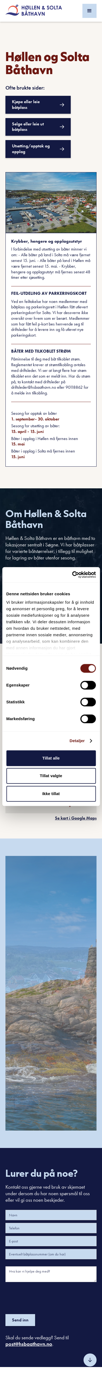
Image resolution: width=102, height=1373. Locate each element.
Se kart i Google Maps (76, 818)
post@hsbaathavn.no (28, 1344)
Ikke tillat (51, 793)
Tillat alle (51, 758)
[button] (89, 11)
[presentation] (46, 1297)
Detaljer (77, 740)
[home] (33, 11)
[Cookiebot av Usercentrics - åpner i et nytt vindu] (73, 574)
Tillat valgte (51, 775)
